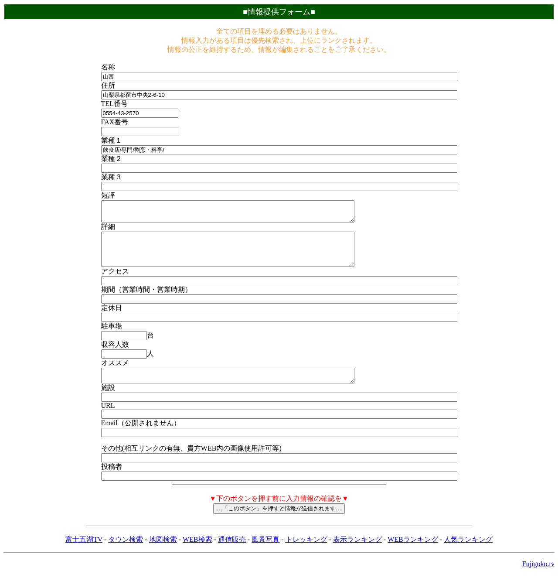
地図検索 (163, 552)
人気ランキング (468, 552)
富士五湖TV (83, 552)
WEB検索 (197, 552)
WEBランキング (413, 552)
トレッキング (306, 552)
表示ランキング (357, 552)
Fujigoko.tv (538, 577)
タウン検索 (125, 552)
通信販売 (232, 552)
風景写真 (265, 552)
